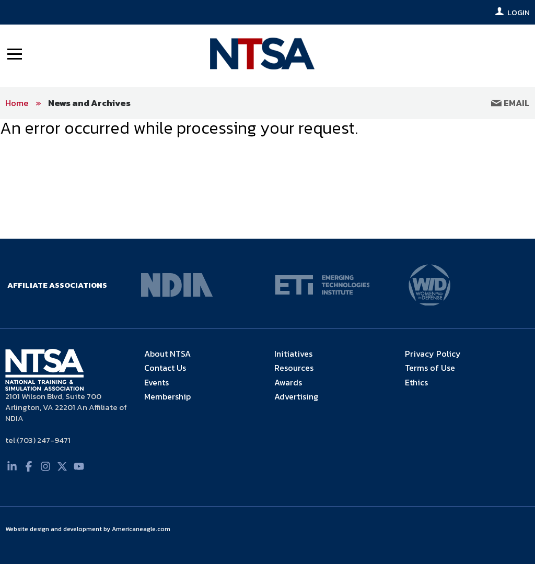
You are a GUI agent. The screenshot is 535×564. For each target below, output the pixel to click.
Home (17, 103)
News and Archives (89, 103)
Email (510, 103)
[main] (267, 128)
